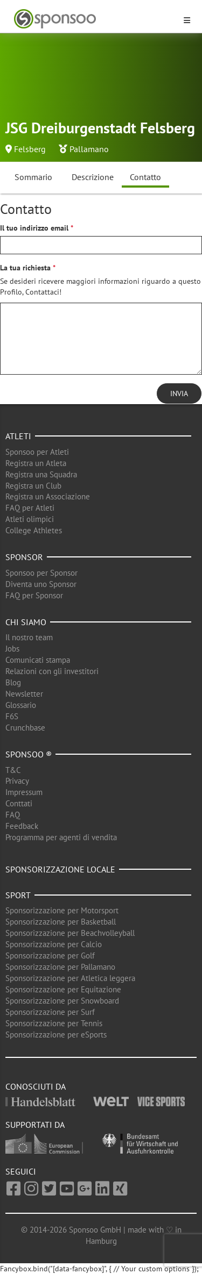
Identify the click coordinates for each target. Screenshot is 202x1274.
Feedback (21, 826)
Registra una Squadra (41, 474)
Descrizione (93, 176)
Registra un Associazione (47, 496)
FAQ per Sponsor (34, 595)
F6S (11, 716)
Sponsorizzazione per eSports (56, 1034)
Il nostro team (29, 637)
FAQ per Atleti (29, 508)
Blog (13, 682)
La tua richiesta (25, 268)
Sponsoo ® (28, 754)
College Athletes (33, 530)
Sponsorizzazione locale (60, 869)
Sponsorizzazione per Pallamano (60, 967)
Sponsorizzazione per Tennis (53, 1023)
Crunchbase (25, 727)
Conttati (18, 803)
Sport (18, 895)
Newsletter (24, 694)
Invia (179, 393)
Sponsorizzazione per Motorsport (62, 910)
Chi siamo (25, 622)
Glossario (20, 705)
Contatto (145, 176)
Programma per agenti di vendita (61, 837)
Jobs (12, 648)
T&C (13, 770)
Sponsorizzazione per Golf (50, 955)
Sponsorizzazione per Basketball (60, 922)
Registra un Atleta (35, 463)
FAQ (12, 815)
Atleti (18, 436)
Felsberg (30, 149)
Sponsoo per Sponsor (41, 573)
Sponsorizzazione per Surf (50, 1012)
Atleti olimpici (29, 519)
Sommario (33, 176)
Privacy (17, 781)
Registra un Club (33, 486)
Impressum (24, 792)
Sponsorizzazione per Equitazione (63, 989)
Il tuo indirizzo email (34, 228)
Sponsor (24, 557)
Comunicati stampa (37, 660)
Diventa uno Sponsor (40, 584)
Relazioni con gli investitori (52, 671)
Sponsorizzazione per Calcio (53, 944)
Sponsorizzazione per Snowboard (62, 1001)
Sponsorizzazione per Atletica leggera (70, 978)
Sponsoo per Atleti (37, 452)
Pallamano (89, 149)
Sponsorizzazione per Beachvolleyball (70, 933)
